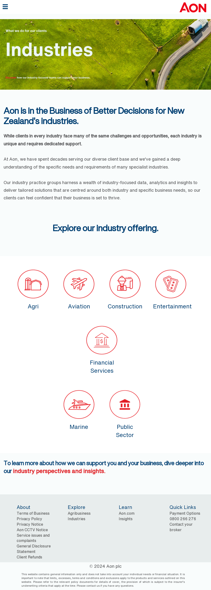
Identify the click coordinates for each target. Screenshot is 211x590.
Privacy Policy (29, 519)
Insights (126, 519)
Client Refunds (29, 557)
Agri (33, 289)
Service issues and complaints (33, 538)
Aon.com (126, 513)
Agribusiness (79, 513)
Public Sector (124, 413)
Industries (76, 519)
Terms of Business (33, 513)
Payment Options (185, 513)
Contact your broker (181, 527)
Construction (125, 289)
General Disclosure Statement (34, 548)
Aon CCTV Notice (32, 530)
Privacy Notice (30, 524)
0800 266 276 (183, 519)
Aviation (78, 289)
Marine (78, 409)
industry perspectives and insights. (59, 471)
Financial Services (101, 349)
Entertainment (172, 289)
